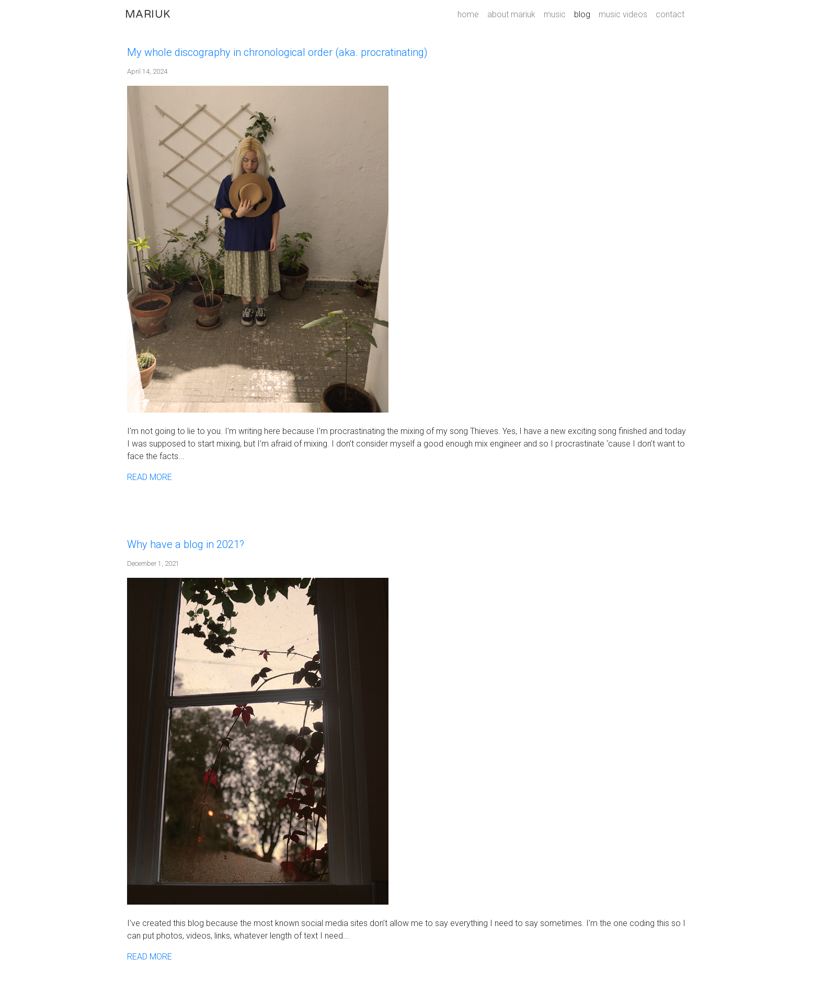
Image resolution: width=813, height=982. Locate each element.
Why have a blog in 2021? (185, 544)
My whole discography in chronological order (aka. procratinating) (277, 52)
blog (582, 14)
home (468, 14)
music (555, 14)
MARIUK (147, 14)
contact (670, 14)
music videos (623, 14)
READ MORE (149, 477)
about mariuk (511, 14)
